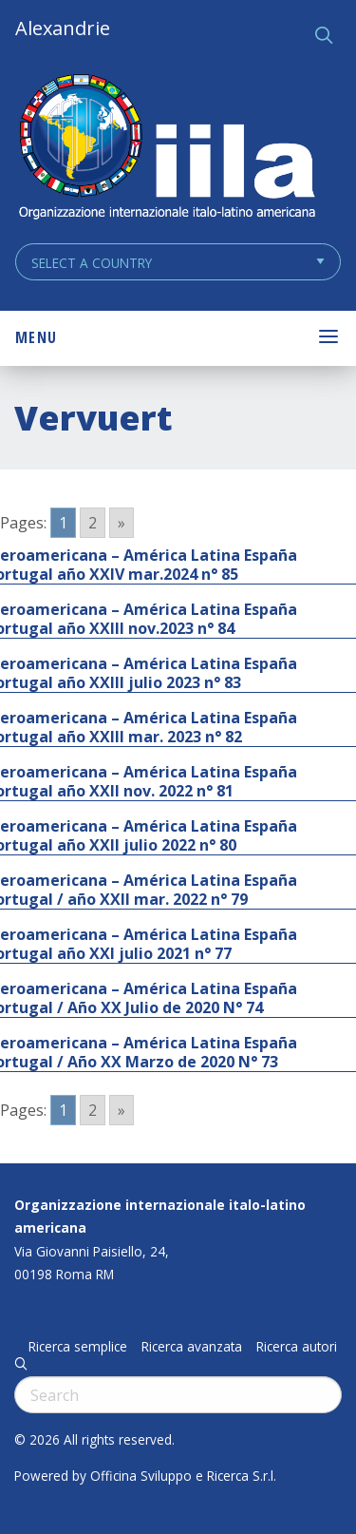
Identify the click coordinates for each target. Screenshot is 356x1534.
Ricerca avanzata (191, 1346)
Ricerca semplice (77, 1346)
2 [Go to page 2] (92, 522)
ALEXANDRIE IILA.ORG (166, 148)
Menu (36, 337)
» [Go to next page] (121, 522)
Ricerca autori (296, 1346)
